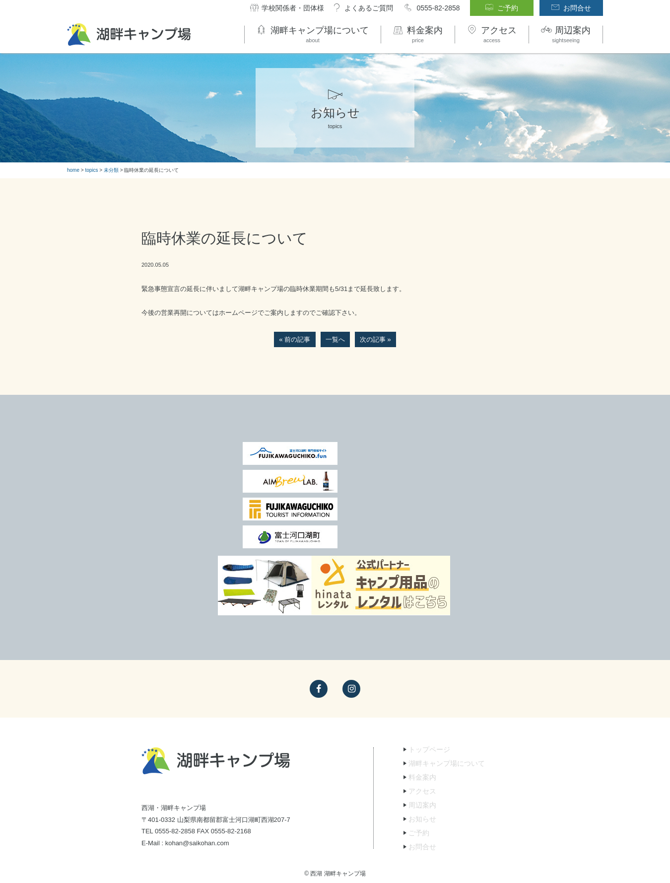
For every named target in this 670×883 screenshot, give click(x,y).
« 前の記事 (295, 339)
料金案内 (422, 694)
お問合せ (422, 763)
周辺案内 (422, 722)
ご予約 (418, 749)
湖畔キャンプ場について (446, 680)
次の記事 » (375, 339)
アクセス (422, 708)
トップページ (429, 666)
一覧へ (335, 339)
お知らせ (422, 735)
